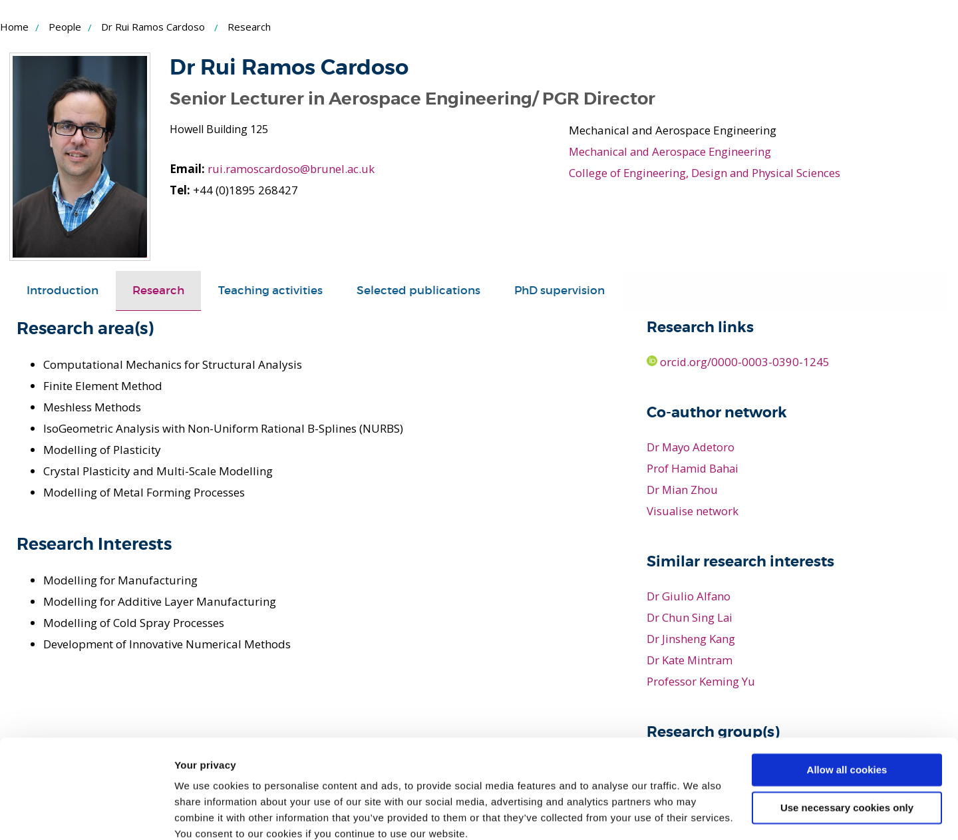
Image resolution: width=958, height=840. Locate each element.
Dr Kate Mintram (690, 659)
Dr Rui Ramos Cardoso (153, 26)
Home (14, 26)
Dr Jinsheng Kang (691, 638)
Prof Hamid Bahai (694, 468)
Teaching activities (270, 291)
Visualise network (693, 511)
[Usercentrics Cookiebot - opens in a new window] (86, 814)
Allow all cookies (847, 713)
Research (158, 291)
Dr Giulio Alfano (689, 595)
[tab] (62, 291)
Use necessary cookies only (846, 750)
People (65, 26)
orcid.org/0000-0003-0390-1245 (738, 361)
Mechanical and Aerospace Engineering (672, 151)
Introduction (62, 291)
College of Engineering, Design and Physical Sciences (706, 172)
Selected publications (418, 291)
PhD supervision (559, 291)
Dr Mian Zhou (683, 489)
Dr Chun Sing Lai (690, 616)
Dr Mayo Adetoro (692, 447)
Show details (205, 813)
